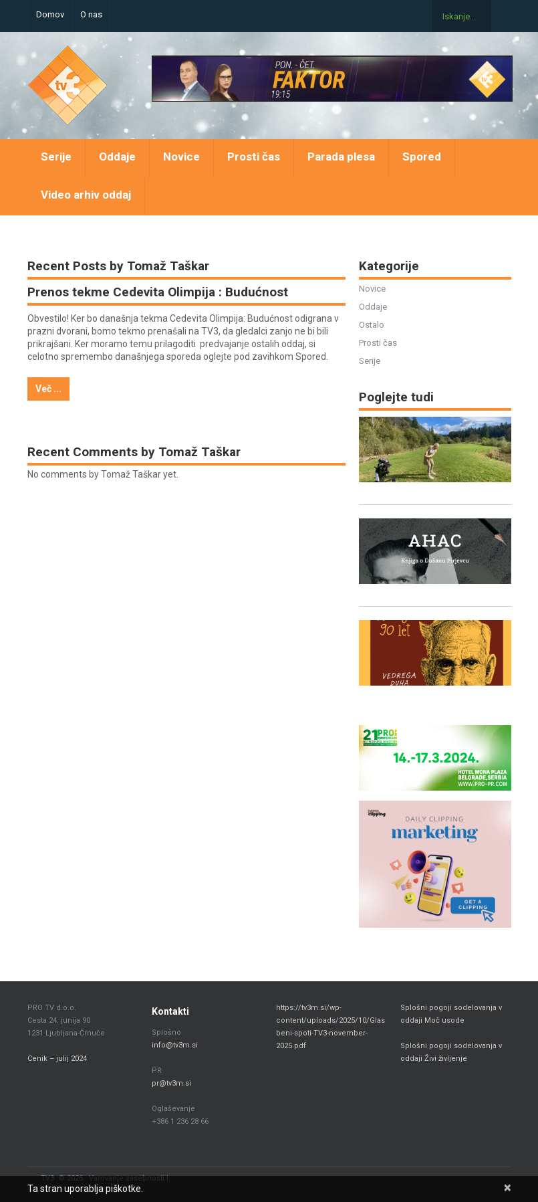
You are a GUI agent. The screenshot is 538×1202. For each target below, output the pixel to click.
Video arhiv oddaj (86, 194)
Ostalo (371, 325)
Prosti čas (253, 156)
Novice (181, 156)
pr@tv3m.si (171, 1083)
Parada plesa (341, 156)
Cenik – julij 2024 (57, 1058)
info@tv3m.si (175, 1045)
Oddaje (117, 156)
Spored (421, 156)
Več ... (48, 388)
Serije (56, 156)
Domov (50, 14)
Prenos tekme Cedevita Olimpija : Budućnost (157, 292)
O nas (91, 14)
